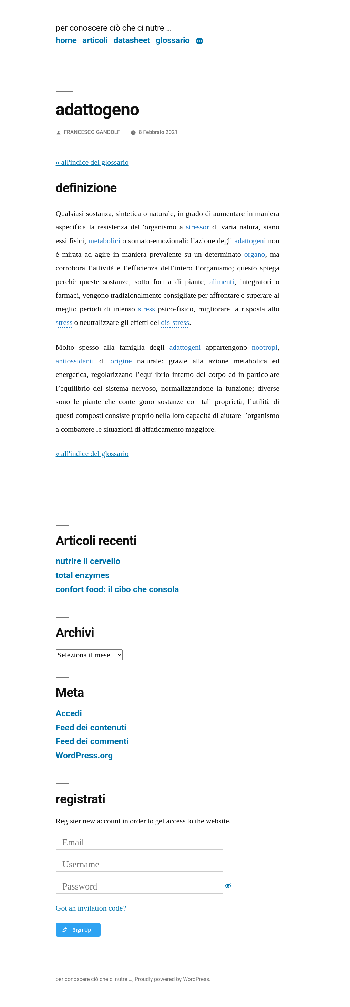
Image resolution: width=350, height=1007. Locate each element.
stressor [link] (197, 227)
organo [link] (254, 254)
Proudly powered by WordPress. (172, 979)
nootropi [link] (265, 347)
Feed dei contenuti (91, 727)
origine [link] (121, 361)
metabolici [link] (104, 241)
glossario (172, 40)
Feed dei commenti (92, 741)
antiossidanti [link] (75, 361)
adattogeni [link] (250, 241)
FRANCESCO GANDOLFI (93, 132)
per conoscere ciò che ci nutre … (114, 28)
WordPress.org (84, 755)
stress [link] (146, 309)
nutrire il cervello (88, 561)
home (66, 40)
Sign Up (76, 929)
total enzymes (83, 575)
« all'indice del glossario (92, 162)
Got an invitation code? (91, 908)
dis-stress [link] (175, 322)
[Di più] (199, 42)
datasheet (131, 40)
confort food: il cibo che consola (117, 589)
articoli (95, 40)
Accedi (69, 713)
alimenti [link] (221, 282)
